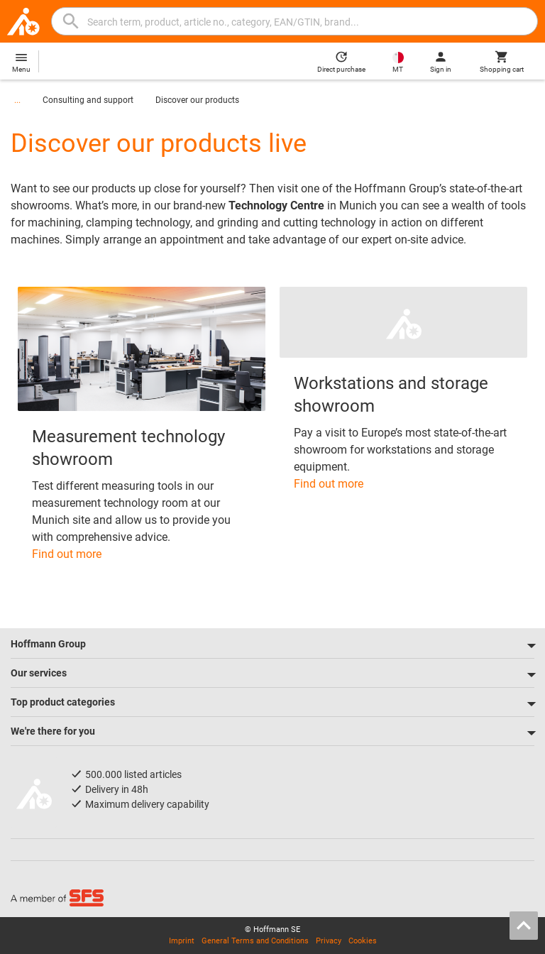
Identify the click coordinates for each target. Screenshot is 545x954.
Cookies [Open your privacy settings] (362, 940)
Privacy (328, 940)
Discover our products (197, 100)
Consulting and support (88, 100)
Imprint (181, 940)
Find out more (66, 554)
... (17, 100)
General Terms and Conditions (255, 940)
